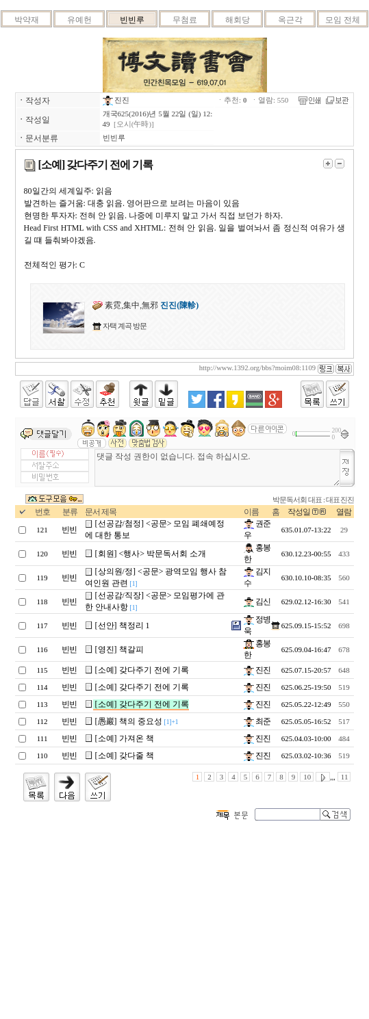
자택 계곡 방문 (123, 326)
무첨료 (185, 20)
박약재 (26, 20)
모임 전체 (342, 20)
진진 (116, 100)
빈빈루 (132, 20)
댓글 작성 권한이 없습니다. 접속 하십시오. (217, 468)
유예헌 (79, 20)
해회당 (237, 20)
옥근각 (290, 20)
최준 (257, 721)
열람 (343, 512)
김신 (257, 601)
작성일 (299, 512)
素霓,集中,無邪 (145, 305)
